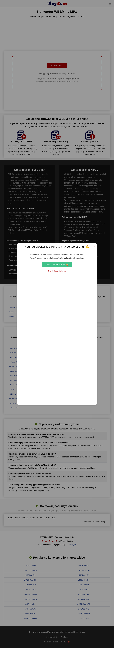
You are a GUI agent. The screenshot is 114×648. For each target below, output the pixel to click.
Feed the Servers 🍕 (57, 265)
